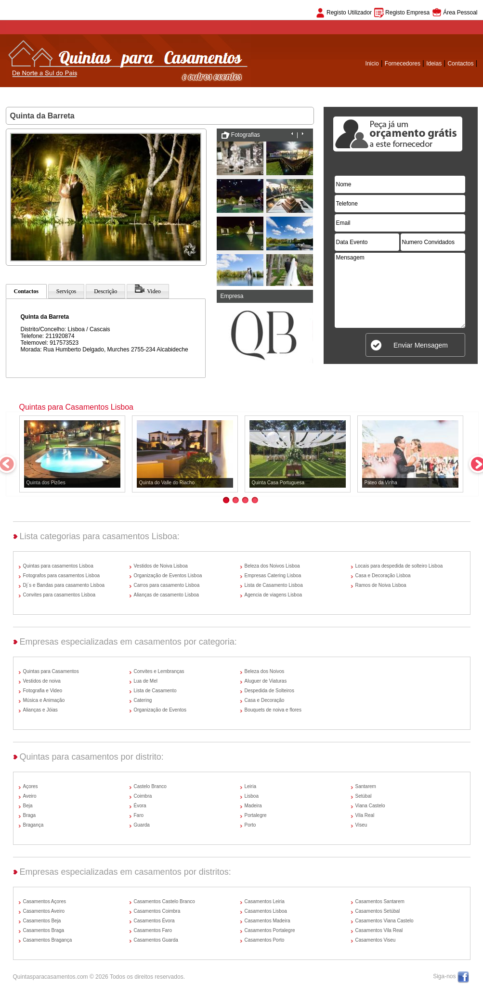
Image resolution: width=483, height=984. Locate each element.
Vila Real (365, 815)
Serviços (66, 291)
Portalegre (256, 815)
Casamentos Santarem (380, 901)
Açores (30, 786)
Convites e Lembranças (159, 671)
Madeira (253, 805)
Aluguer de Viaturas (266, 681)
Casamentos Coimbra (157, 911)
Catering (143, 700)
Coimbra (143, 796)
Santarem (365, 786)
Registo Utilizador (349, 12)
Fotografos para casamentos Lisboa (61, 575)
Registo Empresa (407, 12)
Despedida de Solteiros (269, 690)
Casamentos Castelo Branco (164, 901)
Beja (28, 805)
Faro (139, 815)
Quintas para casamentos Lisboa (58, 566)
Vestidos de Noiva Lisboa (161, 566)
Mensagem (400, 290)
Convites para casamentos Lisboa (59, 594)
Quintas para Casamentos (51, 671)
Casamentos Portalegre (270, 930)
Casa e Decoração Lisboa (383, 575)
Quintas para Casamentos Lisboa (76, 407)
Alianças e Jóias (40, 709)
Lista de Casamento (155, 690)
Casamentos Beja (42, 920)
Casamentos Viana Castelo (384, 920)
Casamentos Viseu (375, 940)
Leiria (250, 786)
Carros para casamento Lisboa (167, 585)
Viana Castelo (370, 805)
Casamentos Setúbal (377, 911)
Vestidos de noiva (42, 681)
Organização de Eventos (160, 709)
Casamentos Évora (154, 920)
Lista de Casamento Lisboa (274, 585)
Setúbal (363, 796)
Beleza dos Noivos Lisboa (272, 566)
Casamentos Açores (44, 901)
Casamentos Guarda (156, 940)
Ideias (434, 63)
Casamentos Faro (153, 930)
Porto (250, 825)
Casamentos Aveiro (44, 911)
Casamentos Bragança (47, 940)
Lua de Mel (145, 681)
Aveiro (30, 796)
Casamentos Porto (265, 940)
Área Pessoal (460, 12)
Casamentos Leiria (265, 901)
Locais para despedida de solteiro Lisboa (399, 566)
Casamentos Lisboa (266, 911)
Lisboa (252, 796)
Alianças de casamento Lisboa (166, 594)
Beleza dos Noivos (265, 671)
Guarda (142, 825)
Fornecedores (402, 63)
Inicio (372, 63)
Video (148, 289)
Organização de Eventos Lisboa (168, 575)
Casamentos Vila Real (379, 930)
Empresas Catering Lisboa (273, 575)
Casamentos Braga (44, 930)
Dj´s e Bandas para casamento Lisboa (64, 585)
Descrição (105, 291)
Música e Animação (44, 700)
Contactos (460, 63)
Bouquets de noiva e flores (273, 709)
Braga (29, 815)
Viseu (361, 825)
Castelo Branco (150, 786)
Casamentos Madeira (267, 920)
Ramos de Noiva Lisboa (380, 585)
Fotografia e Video (43, 690)
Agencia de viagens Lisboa (273, 594)
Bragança (33, 825)
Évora (140, 805)
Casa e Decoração (265, 700)
